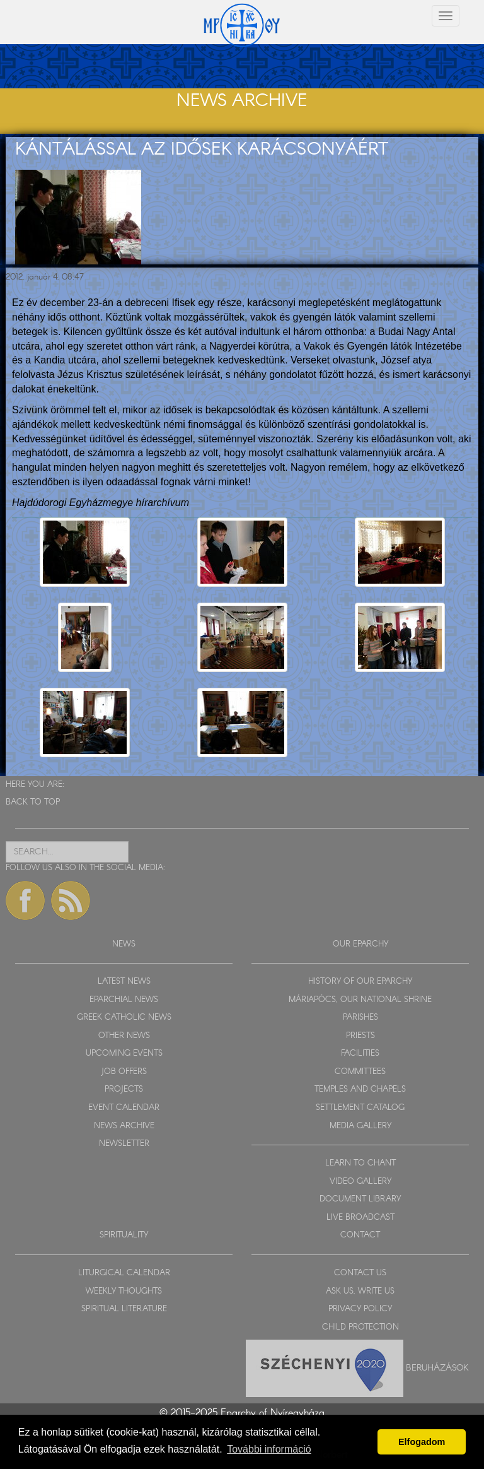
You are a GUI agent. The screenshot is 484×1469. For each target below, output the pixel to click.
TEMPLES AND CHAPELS (360, 1089)
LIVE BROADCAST (360, 1218)
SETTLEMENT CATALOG (360, 1108)
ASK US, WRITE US (360, 1291)
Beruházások (437, 1368)
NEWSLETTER (124, 1144)
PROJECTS (124, 1089)
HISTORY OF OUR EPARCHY (360, 982)
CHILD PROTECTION (360, 1327)
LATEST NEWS (124, 982)
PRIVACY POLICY (360, 1309)
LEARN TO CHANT (360, 1163)
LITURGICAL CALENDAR (124, 1273)
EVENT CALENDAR (123, 1108)
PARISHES (360, 1018)
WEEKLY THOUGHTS (124, 1291)
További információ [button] (269, 1449)
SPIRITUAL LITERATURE (124, 1309)
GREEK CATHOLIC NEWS (124, 1018)
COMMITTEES (360, 1072)
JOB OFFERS (124, 1072)
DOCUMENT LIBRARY (360, 1199)
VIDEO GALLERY (360, 1182)
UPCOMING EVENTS (124, 1053)
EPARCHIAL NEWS (123, 1000)
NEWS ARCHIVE (124, 1126)
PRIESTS (360, 1036)
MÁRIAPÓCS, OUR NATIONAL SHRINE (360, 1000)
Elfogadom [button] (421, 1442)
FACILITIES (360, 1053)
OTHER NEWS (124, 1036)
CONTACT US (360, 1273)
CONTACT (360, 1235)
